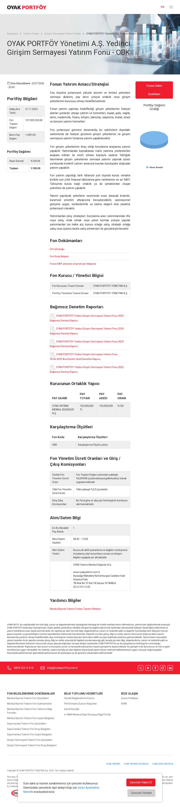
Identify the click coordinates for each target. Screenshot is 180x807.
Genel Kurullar (71, 709)
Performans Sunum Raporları (80, 703)
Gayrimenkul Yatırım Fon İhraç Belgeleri (28, 729)
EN (162, 7)
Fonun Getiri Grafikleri (154, 90)
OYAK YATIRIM (113, 764)
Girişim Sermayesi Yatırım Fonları (63, 33)
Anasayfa (12, 33)
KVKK (124, 703)
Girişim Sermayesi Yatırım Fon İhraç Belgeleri (32, 745)
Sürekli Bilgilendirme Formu (79, 698)
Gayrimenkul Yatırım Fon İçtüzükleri (26, 723)
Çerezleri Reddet (141, 793)
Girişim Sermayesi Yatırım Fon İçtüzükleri (29, 740)
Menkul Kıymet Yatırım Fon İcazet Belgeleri (30, 718)
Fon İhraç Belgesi (59, 256)
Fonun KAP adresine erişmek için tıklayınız (73, 263)
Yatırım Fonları (31, 33)
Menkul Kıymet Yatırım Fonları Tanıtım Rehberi (75, 608)
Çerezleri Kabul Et (141, 782)
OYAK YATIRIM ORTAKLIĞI (136, 764)
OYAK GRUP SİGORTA (162, 764)
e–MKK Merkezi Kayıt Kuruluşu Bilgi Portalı (87, 714)
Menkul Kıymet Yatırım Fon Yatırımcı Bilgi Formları (29, 711)
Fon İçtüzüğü (57, 249)
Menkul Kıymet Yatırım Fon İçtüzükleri (28, 698)
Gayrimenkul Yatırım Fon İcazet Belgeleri (29, 734)
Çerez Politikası (129, 698)
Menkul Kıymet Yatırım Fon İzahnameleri (29, 703)
